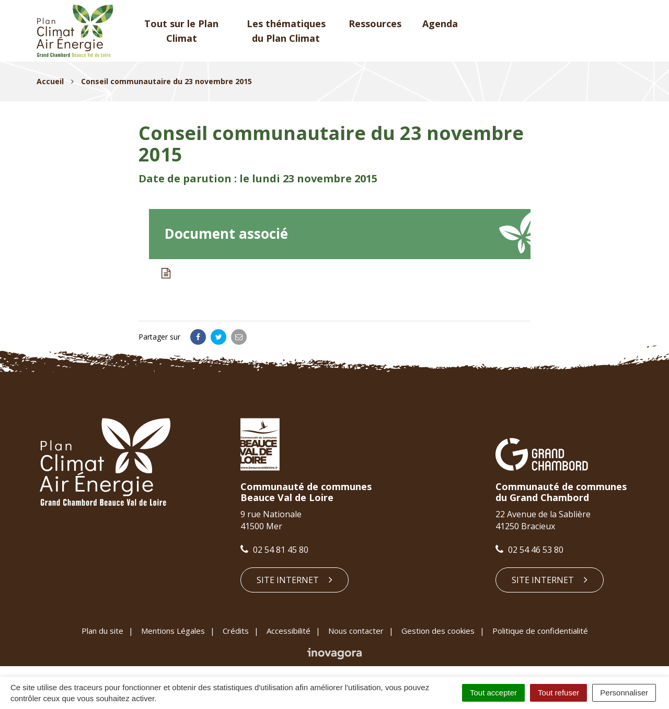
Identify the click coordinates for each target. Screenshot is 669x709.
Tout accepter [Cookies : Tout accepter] (493, 692)
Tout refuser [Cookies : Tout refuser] (558, 692)
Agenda (440, 23)
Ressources (375, 23)
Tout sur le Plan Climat (181, 30)
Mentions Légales (173, 630)
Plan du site (102, 630)
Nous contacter (356, 630)
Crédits (236, 630)
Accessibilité (288, 630)
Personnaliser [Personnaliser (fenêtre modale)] (624, 692)
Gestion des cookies (438, 630)
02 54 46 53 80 (529, 549)
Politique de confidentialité (540, 630)
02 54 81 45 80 (274, 549)
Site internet (294, 580)
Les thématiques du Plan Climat (286, 30)
